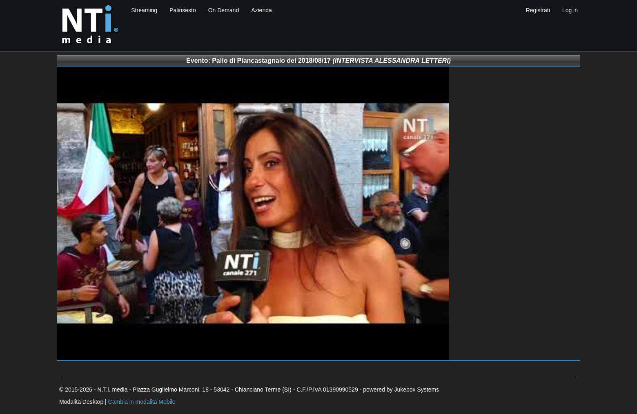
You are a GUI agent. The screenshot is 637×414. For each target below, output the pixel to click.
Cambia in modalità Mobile (142, 402)
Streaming (144, 10)
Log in (570, 10)
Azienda (261, 10)
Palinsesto (182, 10)
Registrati (538, 10)
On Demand (223, 10)
